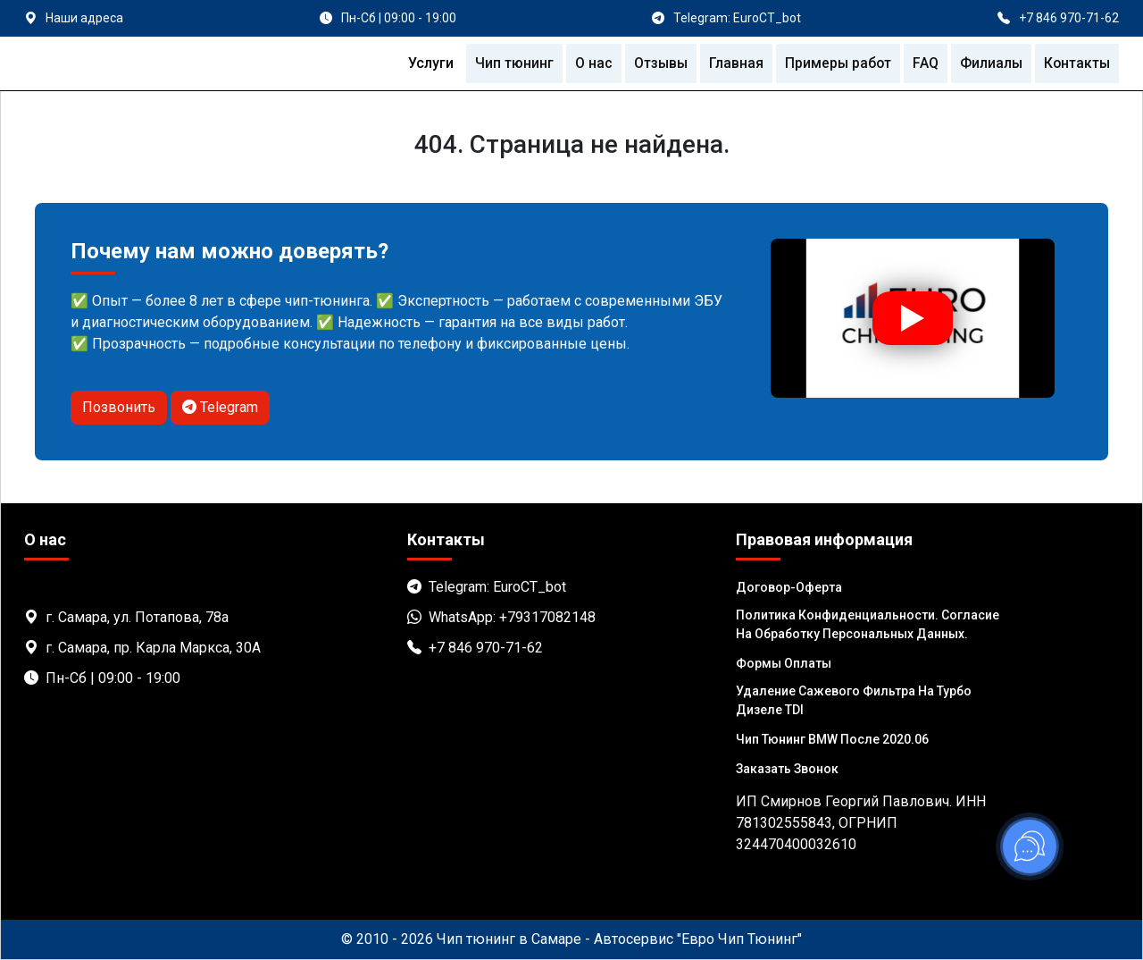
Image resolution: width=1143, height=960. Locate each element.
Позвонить (118, 407)
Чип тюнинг (507, 63)
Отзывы (655, 63)
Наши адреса (84, 18)
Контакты (1076, 63)
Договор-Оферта (789, 587)
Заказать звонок (787, 769)
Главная (732, 63)
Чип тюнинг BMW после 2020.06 (832, 739)
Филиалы (989, 63)
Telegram (220, 407)
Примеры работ (834, 63)
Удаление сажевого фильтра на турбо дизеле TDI (854, 700)
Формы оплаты (783, 663)
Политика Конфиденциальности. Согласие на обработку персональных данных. (867, 624)
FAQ (923, 63)
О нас (586, 63)
